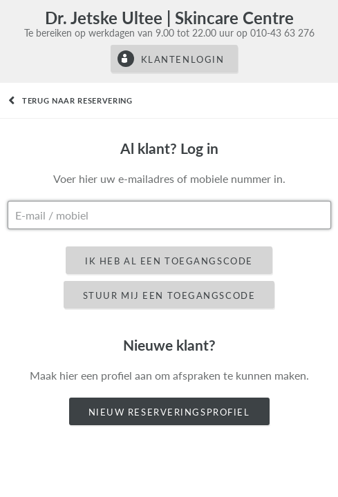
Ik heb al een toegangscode (169, 260)
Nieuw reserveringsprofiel (169, 412)
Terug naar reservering (77, 100)
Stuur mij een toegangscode (169, 295)
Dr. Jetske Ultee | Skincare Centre (169, 18)
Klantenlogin (183, 59)
